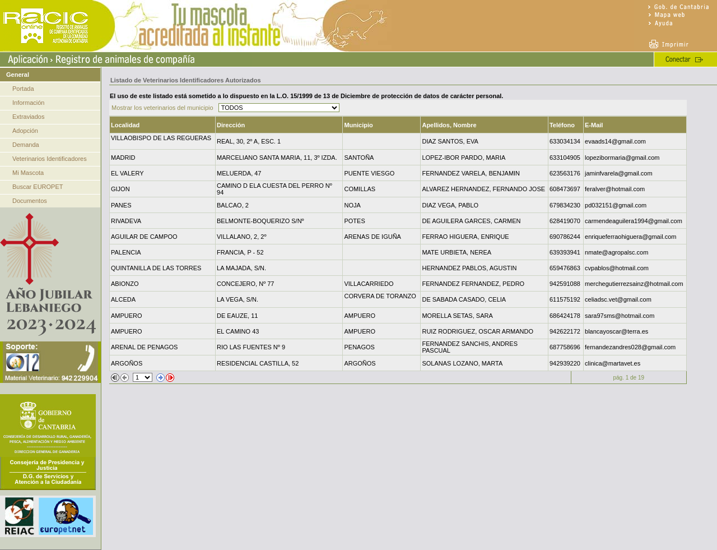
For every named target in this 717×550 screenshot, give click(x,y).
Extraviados (28, 116)
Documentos (29, 200)
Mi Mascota (28, 172)
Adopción (25, 130)
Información (28, 102)
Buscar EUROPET (37, 186)
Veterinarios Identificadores (49, 158)
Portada (23, 88)
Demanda (25, 144)
